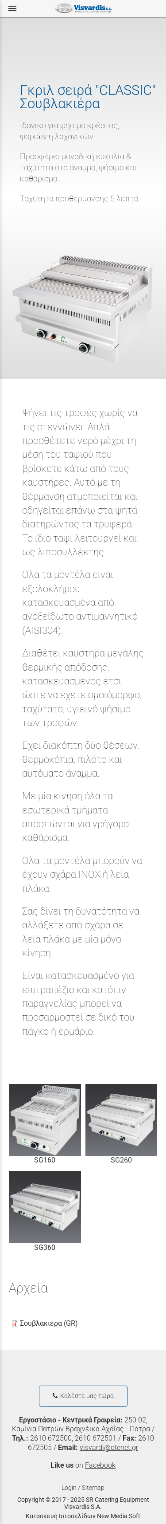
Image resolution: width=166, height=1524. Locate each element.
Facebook (100, 1465)
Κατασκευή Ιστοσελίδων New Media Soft (83, 1516)
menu (12, 8)
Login (69, 1487)
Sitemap (93, 1487)
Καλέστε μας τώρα (83, 1396)
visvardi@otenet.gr (109, 1447)
